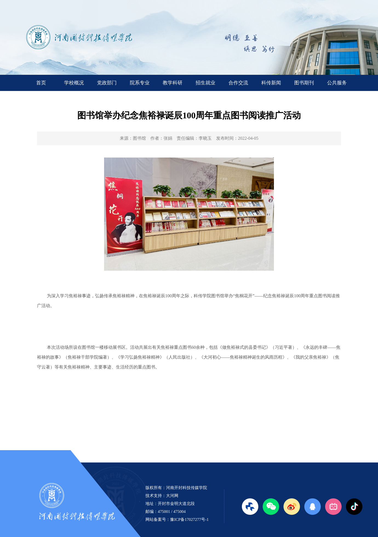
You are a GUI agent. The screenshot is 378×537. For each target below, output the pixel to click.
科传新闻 (271, 82)
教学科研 (172, 82)
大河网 (172, 495)
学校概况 (74, 82)
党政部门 (107, 82)
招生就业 (205, 82)
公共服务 (337, 82)
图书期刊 (304, 82)
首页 (41, 82)
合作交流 (238, 82)
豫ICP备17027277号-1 (189, 519)
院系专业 (140, 82)
